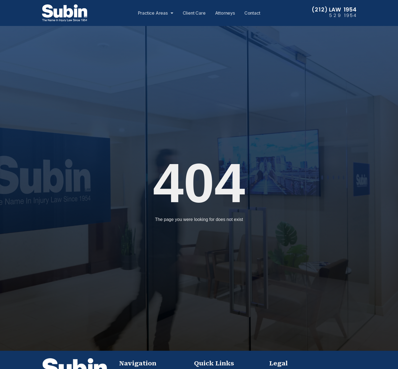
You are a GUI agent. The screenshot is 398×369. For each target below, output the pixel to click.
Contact (252, 13)
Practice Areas (155, 13)
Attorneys (225, 13)
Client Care (194, 13)
